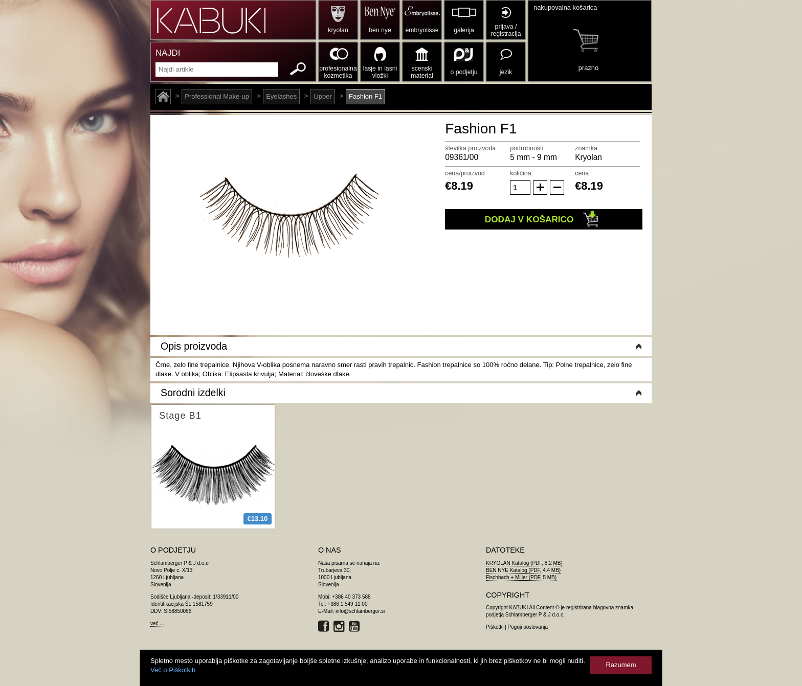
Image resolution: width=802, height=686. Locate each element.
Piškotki (494, 627)
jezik (506, 72)
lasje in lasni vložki (380, 72)
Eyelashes (281, 96)
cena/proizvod (465, 173)
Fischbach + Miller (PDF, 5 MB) (521, 577)
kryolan (338, 30)
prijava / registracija (506, 30)
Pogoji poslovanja (528, 627)
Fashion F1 (365, 96)
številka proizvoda (470, 148)
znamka (586, 148)
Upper (322, 96)
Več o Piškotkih (172, 670)
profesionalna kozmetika (338, 72)
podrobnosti (526, 148)
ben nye (380, 30)
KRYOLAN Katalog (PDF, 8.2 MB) (524, 563)
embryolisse (421, 30)
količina (520, 173)
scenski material (422, 72)
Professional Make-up (217, 96)
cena (582, 173)
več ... (157, 623)
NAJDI (167, 53)
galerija (464, 30)
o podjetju (464, 72)
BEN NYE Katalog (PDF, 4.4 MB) (523, 570)
